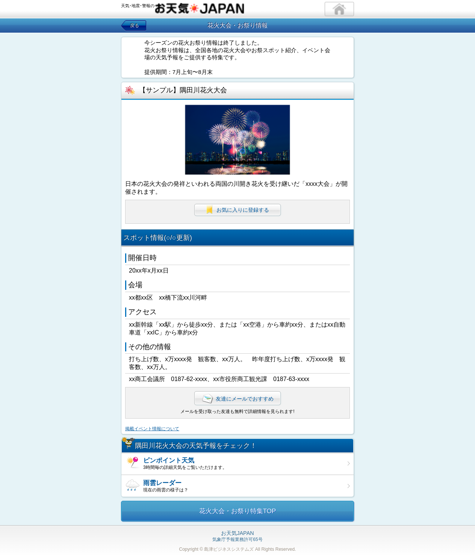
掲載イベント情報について (152, 428)
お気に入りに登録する (237, 210)
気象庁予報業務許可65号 (237, 536)
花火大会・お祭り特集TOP (237, 511)
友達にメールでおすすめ (237, 398)
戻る (134, 25)
